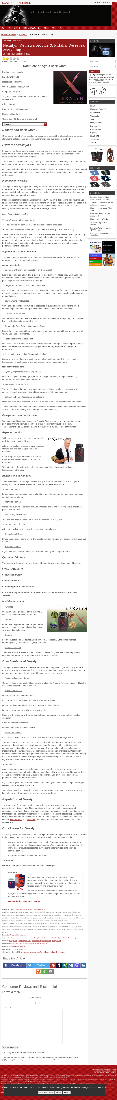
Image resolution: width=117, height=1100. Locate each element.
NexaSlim (31, 819)
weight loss (64, 938)
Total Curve (94, 119)
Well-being (72, 938)
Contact (107, 1072)
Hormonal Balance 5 (98, 109)
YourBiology (95, 139)
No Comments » (22, 935)
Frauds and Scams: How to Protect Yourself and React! (100, 198)
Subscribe (95, 71)
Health (45, 938)
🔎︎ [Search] (59, 28)
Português (62, 952)
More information (46, 1092)
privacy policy (99, 80)
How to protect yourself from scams (101, 209)
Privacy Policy (106, 1070)
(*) (21, 1047)
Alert (12, 28)
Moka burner (95, 112)
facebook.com (36, 941)
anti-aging (10, 938)
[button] (19, 27)
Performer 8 (95, 126)
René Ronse (15, 909)
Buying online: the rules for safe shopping (101, 234)
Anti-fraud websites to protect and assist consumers (101, 204)
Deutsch (33, 952)
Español (39, 952)
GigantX (93, 133)
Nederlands (53, 952)
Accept (67, 1092)
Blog (46, 28)
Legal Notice (97, 1070)
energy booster (19, 938)
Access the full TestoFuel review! (24, 901)
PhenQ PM (94, 136)
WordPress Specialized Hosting (99, 223)
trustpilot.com (46, 941)
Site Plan (113, 1072)
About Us (101, 1072)
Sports (57, 938)
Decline (58, 1092)
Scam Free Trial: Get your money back (100, 215)
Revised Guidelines (26, 909)
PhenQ (93, 106)
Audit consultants (39, 909)
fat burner (28, 938)
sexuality (51, 938)
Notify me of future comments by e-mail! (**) (24, 1053)
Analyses (23, 34)
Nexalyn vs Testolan (18, 946)
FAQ (95, 1072)
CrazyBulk (94, 116)
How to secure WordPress (100, 219)
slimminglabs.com (24, 941)
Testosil (93, 143)
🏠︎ (3, 28)
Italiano (46, 952)
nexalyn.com (13, 941)
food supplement (37, 938)
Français (26, 952)
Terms (114, 1070)
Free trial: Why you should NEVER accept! (100, 229)
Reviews (30, 28)
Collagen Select (96, 129)
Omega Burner (96, 123)
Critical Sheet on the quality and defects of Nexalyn (30, 943)
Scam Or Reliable (16, 2)
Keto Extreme (16, 819)
